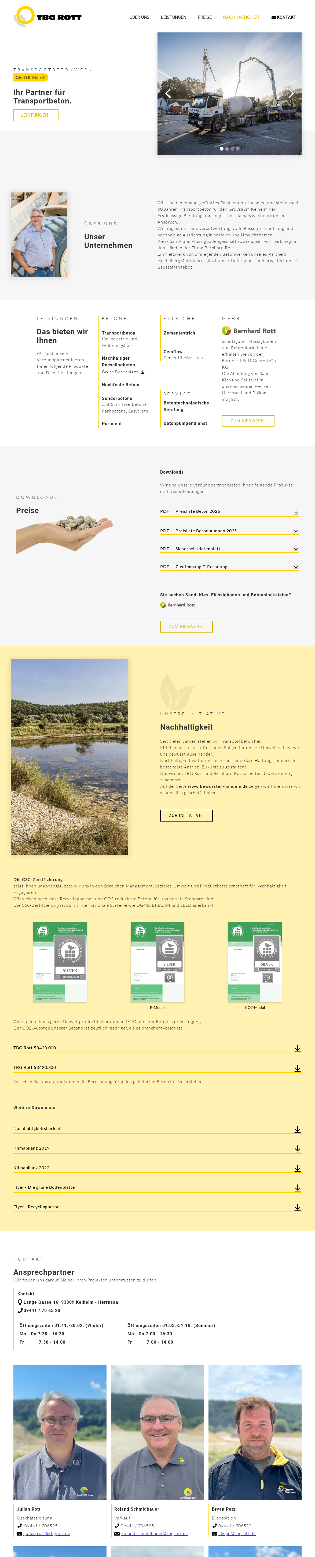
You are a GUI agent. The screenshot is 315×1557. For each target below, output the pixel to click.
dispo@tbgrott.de (237, 1533)
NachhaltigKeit (241, 17)
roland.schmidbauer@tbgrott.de (154, 1533)
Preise (205, 17)
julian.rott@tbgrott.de (46, 1533)
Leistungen (173, 17)
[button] (168, 93)
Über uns (139, 17)
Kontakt (286, 17)
